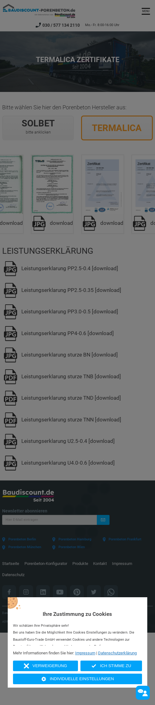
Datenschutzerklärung (117, 653)
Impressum (85, 653)
